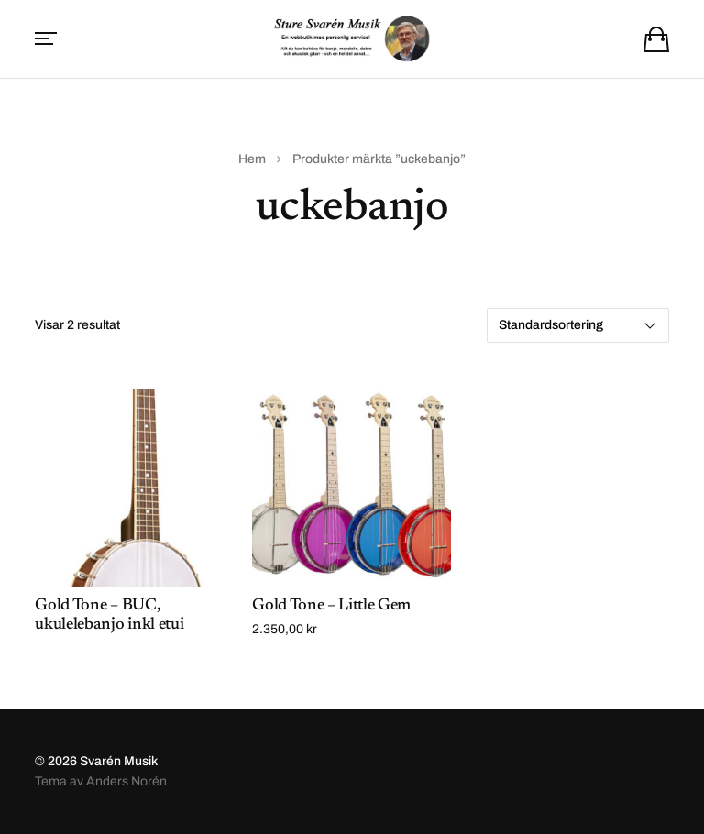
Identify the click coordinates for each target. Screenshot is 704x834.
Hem (252, 159)
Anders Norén (126, 781)
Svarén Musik (119, 761)
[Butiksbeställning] (578, 325)
